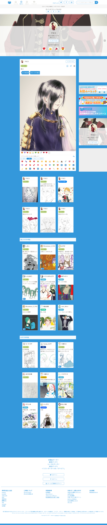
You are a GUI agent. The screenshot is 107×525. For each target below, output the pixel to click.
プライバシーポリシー (51, 495)
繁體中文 (4, 500)
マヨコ (53, 33)
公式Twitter (71, 494)
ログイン (53, 475)
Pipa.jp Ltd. (63, 515)
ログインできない (72, 499)
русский (4, 504)
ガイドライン (49, 494)
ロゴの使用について (73, 500)
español (4, 494)
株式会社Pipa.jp (93, 492)
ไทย (3, 502)
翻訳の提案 (9, 490)
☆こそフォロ (53, 41)
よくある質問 (71, 495)
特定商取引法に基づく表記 (52, 497)
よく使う (23, 158)
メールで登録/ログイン (53, 483)
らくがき (23, 66)
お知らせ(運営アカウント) (74, 492)
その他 (41, 158)
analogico (57, 515)
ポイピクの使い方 (28, 494)
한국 (3, 497)
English (4, 492)
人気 (29, 158)
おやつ (35, 158)
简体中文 (4, 499)
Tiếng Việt (4, 495)
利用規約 (48, 492)
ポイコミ (70, 502)
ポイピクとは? (27, 492)
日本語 (3, 506)
